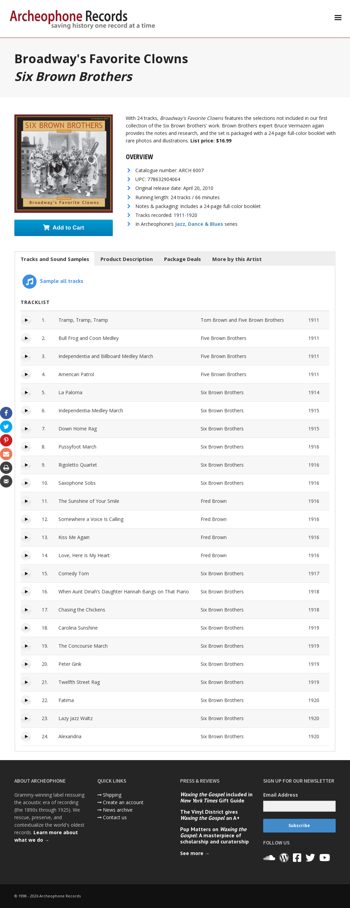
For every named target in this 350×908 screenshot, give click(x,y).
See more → (195, 853)
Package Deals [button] (182, 259)
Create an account (123, 802)
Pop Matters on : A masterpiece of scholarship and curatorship (214, 835)
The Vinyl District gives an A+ (210, 814)
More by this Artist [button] (237, 259)
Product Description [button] (126, 259)
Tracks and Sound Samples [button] (55, 259)
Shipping (112, 795)
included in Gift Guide (216, 797)
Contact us (115, 817)
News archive (118, 810)
